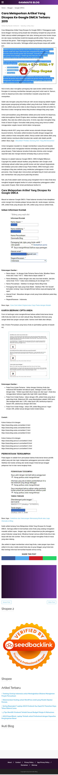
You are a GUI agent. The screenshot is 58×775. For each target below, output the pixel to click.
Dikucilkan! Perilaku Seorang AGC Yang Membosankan (34, 141)
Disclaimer (24, 766)
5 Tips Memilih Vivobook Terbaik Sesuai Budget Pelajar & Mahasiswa (28, 713)
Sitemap (34, 766)
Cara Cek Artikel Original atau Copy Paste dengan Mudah (30, 306)
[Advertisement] (29, 581)
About (9, 763)
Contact (17, 763)
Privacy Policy (29, 763)
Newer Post (6, 603)
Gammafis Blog (29, 2)
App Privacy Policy (44, 763)
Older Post (51, 603)
